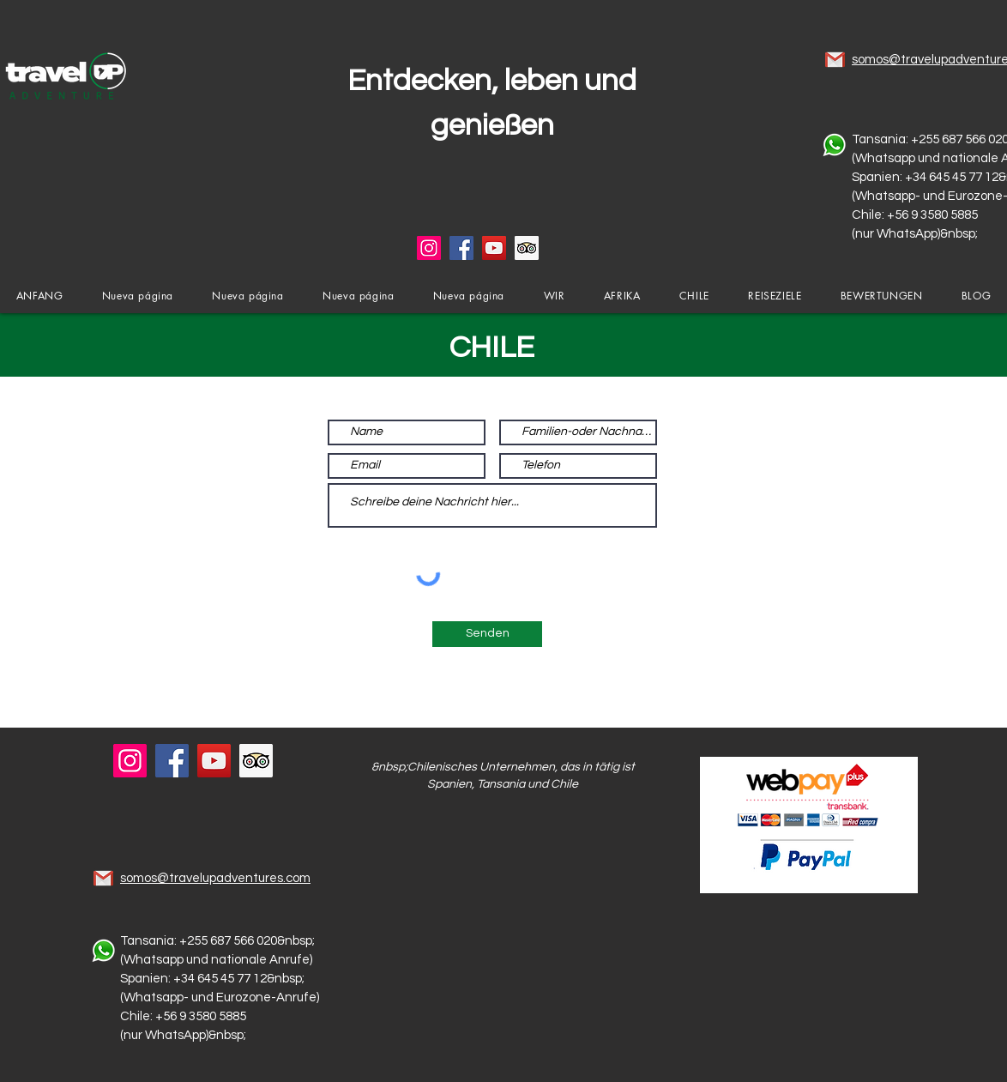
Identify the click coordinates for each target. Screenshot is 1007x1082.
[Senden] (487, 634)
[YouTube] (494, 248)
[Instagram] (429, 248)
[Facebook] (461, 248)
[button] (554, 295)
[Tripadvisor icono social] (527, 248)
